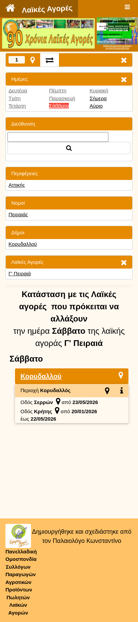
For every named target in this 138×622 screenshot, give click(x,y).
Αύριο (96, 106)
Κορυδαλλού (23, 244)
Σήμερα (98, 98)
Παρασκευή (62, 98)
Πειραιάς (18, 214)
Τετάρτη (17, 106)
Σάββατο (59, 106)
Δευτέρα (18, 90)
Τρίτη (14, 98)
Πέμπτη (57, 90)
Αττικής (17, 185)
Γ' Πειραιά (20, 273)
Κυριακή (99, 90)
